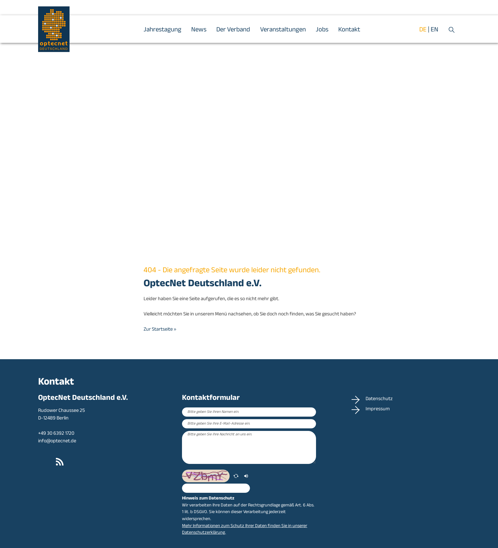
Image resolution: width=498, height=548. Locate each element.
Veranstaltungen (283, 30)
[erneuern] (236, 476)
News (198, 30)
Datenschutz (381, 399)
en (434, 30)
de (423, 30)
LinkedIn (43, 462)
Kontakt (349, 30)
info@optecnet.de (57, 441)
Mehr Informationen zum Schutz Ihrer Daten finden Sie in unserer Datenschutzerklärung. (244, 529)
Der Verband (233, 30)
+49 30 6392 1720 (56, 434)
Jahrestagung (162, 30)
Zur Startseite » (160, 330)
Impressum (379, 409)
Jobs (322, 30)
